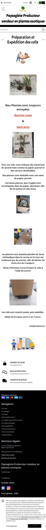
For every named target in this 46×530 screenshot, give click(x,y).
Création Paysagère (8, 423)
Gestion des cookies (7, 455)
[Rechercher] (43, 29)
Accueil (4, 408)
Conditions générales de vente (11, 420)
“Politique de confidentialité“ (19, 519)
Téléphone (5, 478)
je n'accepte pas (11, 526)
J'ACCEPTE (35, 526)
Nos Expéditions (7, 426)
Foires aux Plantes (7, 432)
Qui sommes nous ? (8, 417)
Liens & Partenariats (8, 429)
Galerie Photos (6, 435)
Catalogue (5, 411)
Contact (25, 3)
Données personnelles (8, 458)
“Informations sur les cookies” (30, 517)
